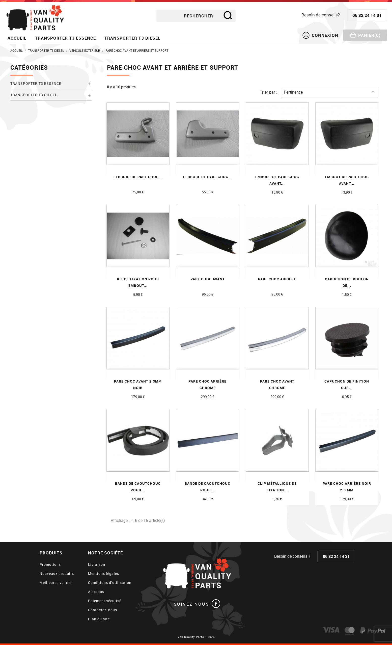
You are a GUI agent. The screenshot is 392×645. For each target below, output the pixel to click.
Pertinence (329, 92)
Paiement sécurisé (104, 600)
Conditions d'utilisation (109, 582)
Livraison (96, 564)
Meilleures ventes (55, 582)
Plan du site (99, 618)
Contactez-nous (102, 609)
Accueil (17, 38)
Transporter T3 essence (65, 38)
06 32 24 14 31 (367, 15)
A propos (96, 591)
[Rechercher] (196, 16)
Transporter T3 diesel (132, 38)
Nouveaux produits (57, 573)
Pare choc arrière (277, 279)
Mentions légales (103, 573)
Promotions (50, 564)
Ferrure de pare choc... (138, 176)
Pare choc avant (207, 279)
